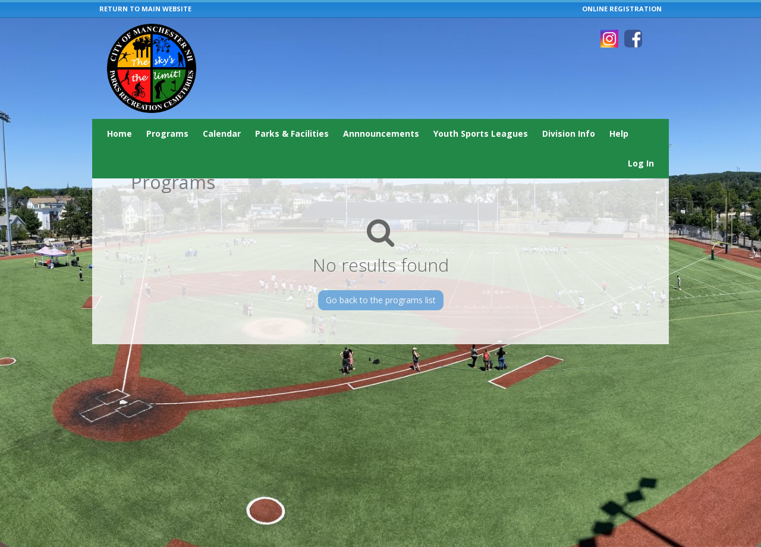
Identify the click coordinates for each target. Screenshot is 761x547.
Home (119, 133)
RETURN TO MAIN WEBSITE (145, 8)
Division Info (568, 133)
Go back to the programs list (381, 300)
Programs (167, 133)
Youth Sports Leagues (480, 133)
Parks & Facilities (292, 133)
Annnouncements (381, 133)
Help (618, 133)
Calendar (222, 133)
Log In (641, 163)
